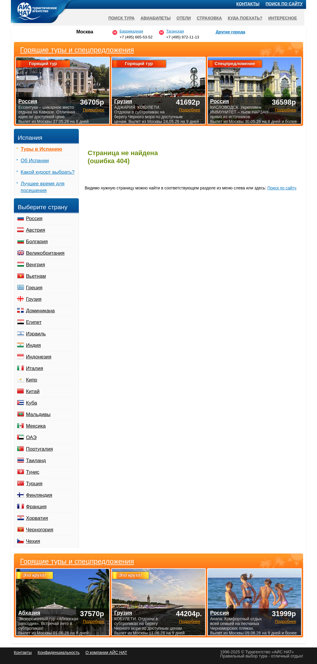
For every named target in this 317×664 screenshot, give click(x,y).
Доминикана (40, 311)
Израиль (36, 334)
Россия (34, 218)
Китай (33, 391)
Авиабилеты (155, 18)
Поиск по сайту (281, 188)
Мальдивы (38, 414)
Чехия (33, 541)
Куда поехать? (245, 18)
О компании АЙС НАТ (106, 652)
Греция (34, 287)
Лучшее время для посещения (43, 187)
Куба (31, 403)
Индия (33, 345)
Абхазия (29, 613)
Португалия (39, 449)
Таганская (175, 31)
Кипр (31, 380)
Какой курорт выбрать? (48, 172)
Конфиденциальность (58, 652)
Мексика (36, 426)
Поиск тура (121, 18)
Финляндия (39, 495)
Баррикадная (131, 31)
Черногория (39, 530)
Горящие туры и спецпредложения (77, 561)
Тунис (32, 472)
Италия (34, 368)
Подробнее (93, 621)
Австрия (35, 230)
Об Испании (35, 160)
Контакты (247, 3)
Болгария (37, 241)
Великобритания (45, 253)
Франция (36, 506)
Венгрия (35, 264)
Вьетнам (36, 276)
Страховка (209, 18)
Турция (34, 483)
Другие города (230, 32)
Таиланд (36, 460)
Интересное (282, 18)
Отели (184, 18)
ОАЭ (31, 437)
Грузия (34, 299)
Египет (34, 322)
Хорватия (37, 518)
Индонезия (38, 357)
